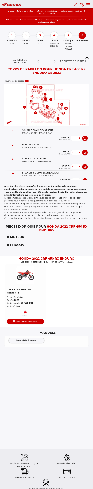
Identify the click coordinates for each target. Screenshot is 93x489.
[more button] (79, 138)
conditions (50, 13)
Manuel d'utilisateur (26, 340)
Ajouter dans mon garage (25, 321)
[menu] (88, 4)
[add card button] (85, 138)
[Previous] (39, 61)
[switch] (27, 81)
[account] (76, 4)
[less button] (72, 138)
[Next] (53, 61)
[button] (87, 58)
